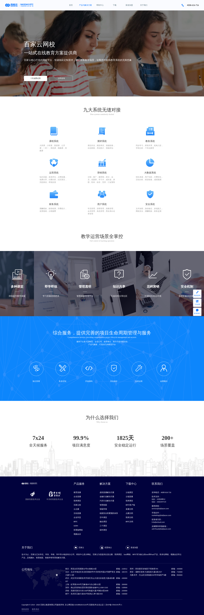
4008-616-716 (193, 5)
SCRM (76, 526)
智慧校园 (103, 505)
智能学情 (103, 509)
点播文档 (129, 513)
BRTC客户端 (130, 505)
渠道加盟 (134, 547)
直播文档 (129, 509)
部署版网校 (78, 530)
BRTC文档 (129, 522)
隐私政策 (25, 609)
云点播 (76, 509)
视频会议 (77, 534)
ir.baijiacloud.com (158, 522)
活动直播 (77, 513)
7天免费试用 (35, 78)
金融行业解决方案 (107, 496)
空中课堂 (103, 517)
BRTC (75, 522)
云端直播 (129, 496)
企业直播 (77, 496)
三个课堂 (103, 526)
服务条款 (35, 609)
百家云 (81, 547)
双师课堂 (77, 501)
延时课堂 (103, 530)
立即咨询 (61, 78)
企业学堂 (77, 517)
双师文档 (129, 517)
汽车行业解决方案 (107, 501)
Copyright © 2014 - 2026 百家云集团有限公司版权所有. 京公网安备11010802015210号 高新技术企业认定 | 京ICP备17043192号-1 (72, 605)
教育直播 (77, 492)
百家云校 (77, 505)
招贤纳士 (108, 547)
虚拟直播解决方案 (107, 492)
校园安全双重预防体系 (109, 513)
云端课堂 (129, 492)
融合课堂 (103, 522)
